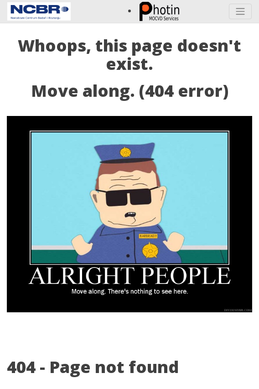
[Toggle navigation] (240, 11)
